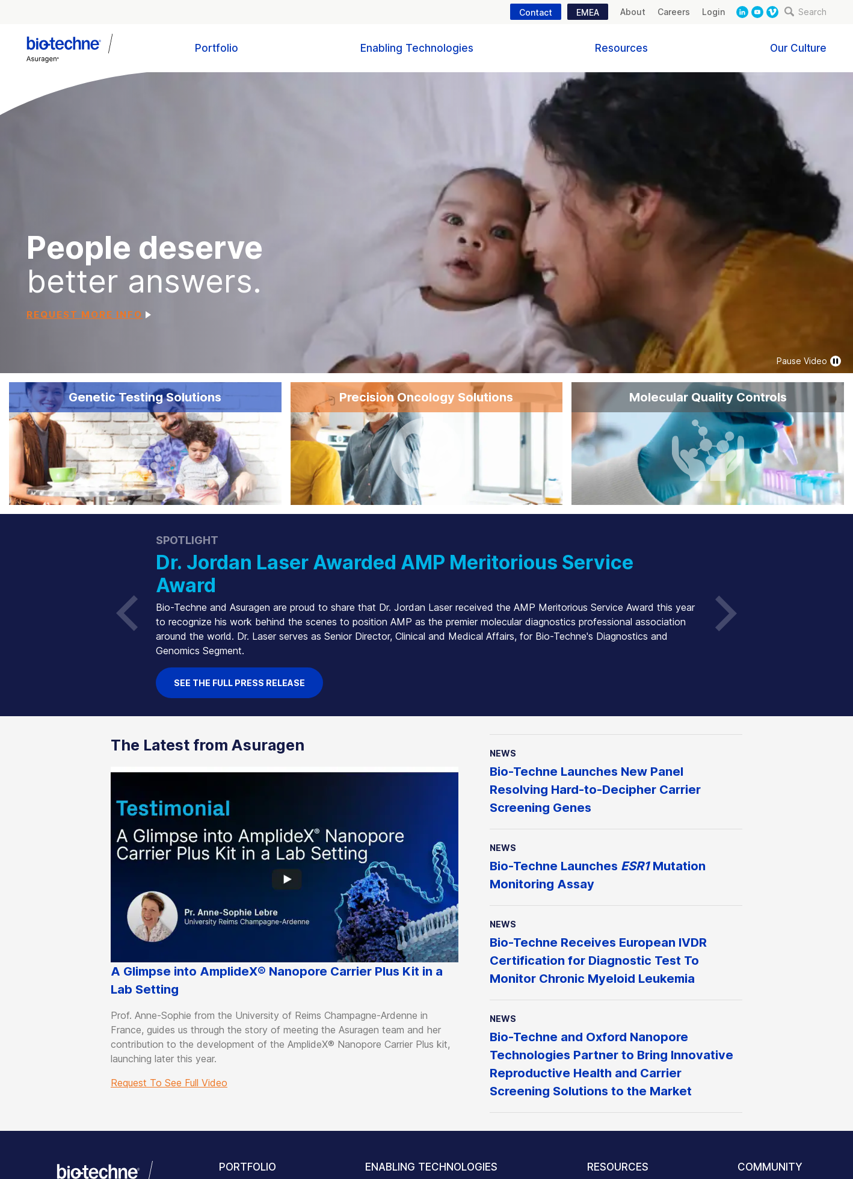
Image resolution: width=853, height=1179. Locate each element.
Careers (673, 12)
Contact (535, 12)
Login (713, 12)
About (632, 12)
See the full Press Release (239, 683)
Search (805, 12)
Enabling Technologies (416, 48)
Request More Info (84, 314)
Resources (621, 48)
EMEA (587, 12)
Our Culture (798, 48)
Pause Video (809, 361)
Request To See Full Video (169, 1083)
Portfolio (216, 48)
